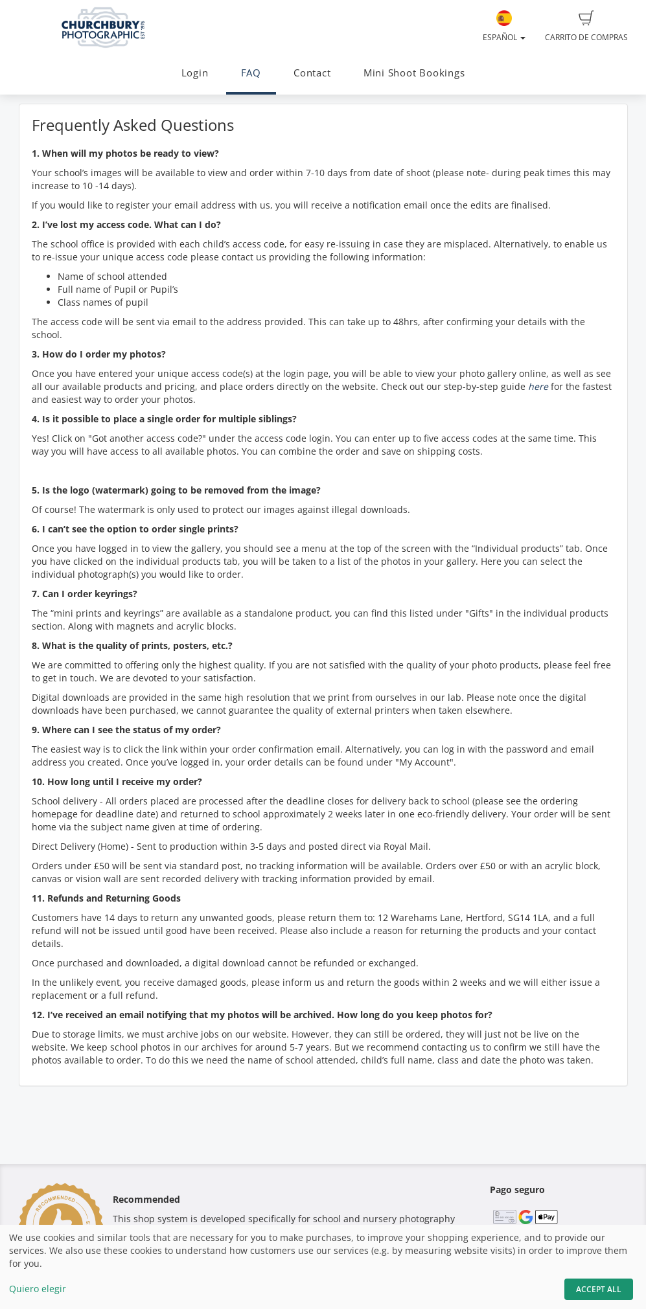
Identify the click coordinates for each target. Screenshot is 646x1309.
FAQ (251, 73)
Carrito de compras (586, 26)
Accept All (598, 1289)
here (538, 386)
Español (504, 26)
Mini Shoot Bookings (414, 73)
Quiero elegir (37, 1288)
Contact (312, 73)
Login (195, 73)
